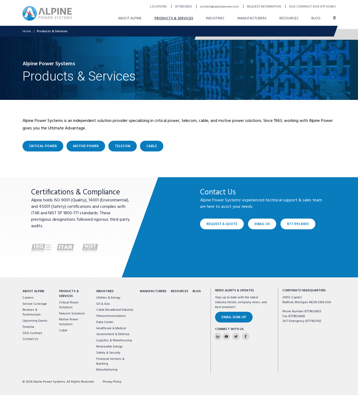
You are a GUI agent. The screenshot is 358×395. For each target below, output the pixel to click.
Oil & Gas (103, 304)
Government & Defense (113, 334)
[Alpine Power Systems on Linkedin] (218, 336)
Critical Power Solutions (69, 305)
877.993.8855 (298, 224)
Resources (179, 291)
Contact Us (30, 339)
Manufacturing (106, 369)
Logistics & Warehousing (114, 340)
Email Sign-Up (234, 317)
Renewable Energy (109, 346)
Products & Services (69, 294)
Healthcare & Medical (111, 328)
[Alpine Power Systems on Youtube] (226, 336)
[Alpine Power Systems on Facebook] (245, 336)
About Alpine (33, 291)
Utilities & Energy (108, 297)
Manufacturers (153, 291)
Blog (197, 291)
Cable (63, 330)
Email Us (262, 224)
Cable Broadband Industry (114, 310)
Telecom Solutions (72, 313)
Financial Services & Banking (110, 361)
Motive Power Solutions (68, 322)
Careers (28, 297)
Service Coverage (35, 304)
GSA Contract (32, 333)
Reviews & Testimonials (32, 312)
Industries (105, 291)
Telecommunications (111, 316)
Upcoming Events (35, 321)
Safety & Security (108, 353)
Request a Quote (221, 224)
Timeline (28, 327)
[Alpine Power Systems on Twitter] (236, 336)
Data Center (104, 322)
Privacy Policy (112, 381)
